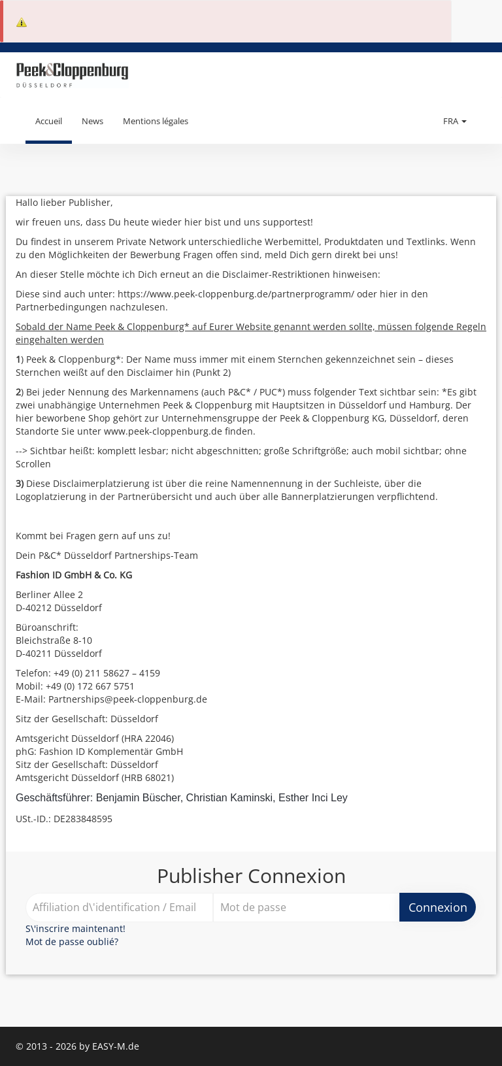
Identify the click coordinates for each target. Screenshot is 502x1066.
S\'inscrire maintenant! (75, 928)
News (92, 121)
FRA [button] (455, 121)
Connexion (438, 907)
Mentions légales (155, 121)
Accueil (48, 121)
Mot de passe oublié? (71, 941)
